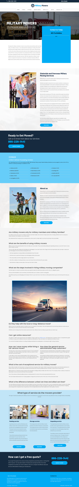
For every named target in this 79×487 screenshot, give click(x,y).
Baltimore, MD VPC (14, 170)
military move (42, 337)
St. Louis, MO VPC (56, 175)
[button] (19, 168)
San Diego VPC (55, 170)
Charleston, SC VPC (14, 173)
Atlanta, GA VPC (14, 168)
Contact (71, 485)
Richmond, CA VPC (35, 175)
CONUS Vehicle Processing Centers (21, 160)
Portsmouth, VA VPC (35, 173)
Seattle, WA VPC (55, 173)
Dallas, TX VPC (13, 175)
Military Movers (14, 485)
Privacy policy (62, 485)
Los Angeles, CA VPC (14, 178)
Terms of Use (67, 485)
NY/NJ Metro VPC (35, 168)
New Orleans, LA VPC (35, 170)
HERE (70, 478)
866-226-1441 (12, 1)
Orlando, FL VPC (55, 168)
